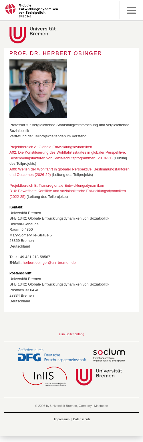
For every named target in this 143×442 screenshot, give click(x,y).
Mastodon (101, 405)
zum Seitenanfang (71, 334)
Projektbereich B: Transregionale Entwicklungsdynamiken (56, 185)
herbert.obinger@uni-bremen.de (49, 262)
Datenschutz (81, 419)
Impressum (61, 419)
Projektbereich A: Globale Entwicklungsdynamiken (50, 147)
